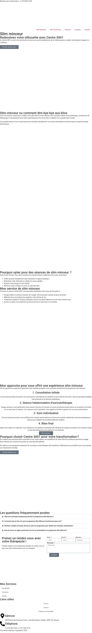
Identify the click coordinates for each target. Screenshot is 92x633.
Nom (49, 537)
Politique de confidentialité (46, 611)
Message (50, 543)
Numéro (78, 537)
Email (63, 537)
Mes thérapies (41, 30)
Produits (68, 30)
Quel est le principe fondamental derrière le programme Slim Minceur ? (29, 517)
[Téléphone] (2, 623)
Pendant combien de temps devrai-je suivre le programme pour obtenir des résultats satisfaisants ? (38, 526)
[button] (46, 516)
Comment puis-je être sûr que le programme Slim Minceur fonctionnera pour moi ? (33, 521)
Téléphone (11, 623)
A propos (78, 30)
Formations (5, 592)
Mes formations (55, 30)
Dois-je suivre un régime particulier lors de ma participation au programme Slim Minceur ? (35, 530)
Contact (87, 30)
